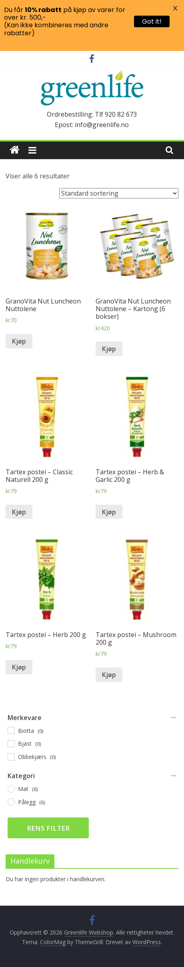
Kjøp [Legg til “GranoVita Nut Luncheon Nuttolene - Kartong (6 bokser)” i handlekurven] (109, 348)
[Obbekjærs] (11, 756)
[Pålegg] (11, 801)
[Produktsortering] (118, 193)
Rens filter (48, 828)
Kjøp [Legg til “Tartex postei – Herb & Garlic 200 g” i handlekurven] (109, 512)
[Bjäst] (11, 743)
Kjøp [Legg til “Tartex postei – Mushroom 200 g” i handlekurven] (109, 674)
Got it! (152, 21)
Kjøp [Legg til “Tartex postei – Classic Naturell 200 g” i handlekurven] (19, 512)
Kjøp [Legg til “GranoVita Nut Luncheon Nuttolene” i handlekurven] (19, 341)
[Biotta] (11, 730)
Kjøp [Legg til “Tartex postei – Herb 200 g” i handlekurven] (19, 667)
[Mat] (11, 788)
